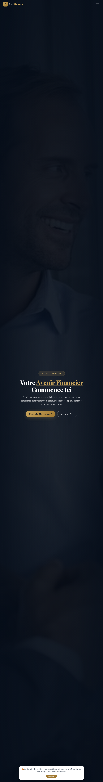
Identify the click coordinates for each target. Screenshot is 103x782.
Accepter (51, 776)
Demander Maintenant (40, 414)
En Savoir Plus (67, 414)
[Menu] (97, 4)
